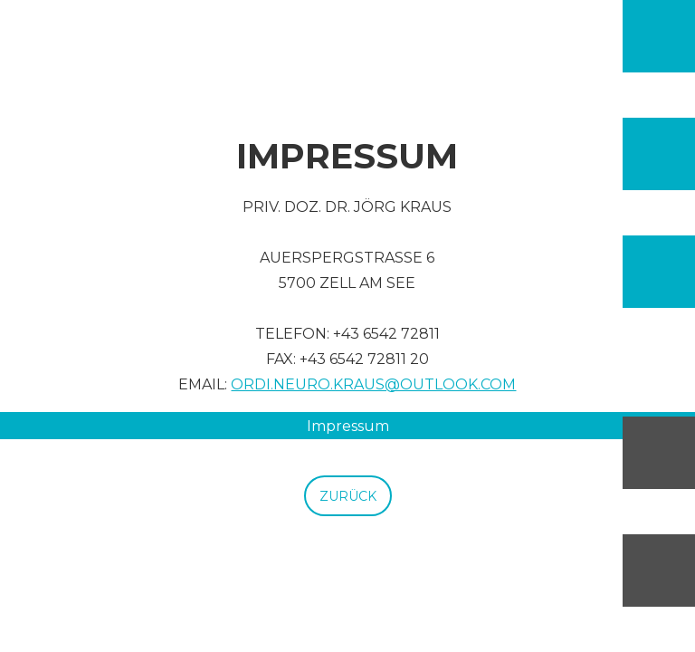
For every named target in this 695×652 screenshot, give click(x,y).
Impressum (348, 426)
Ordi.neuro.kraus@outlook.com (373, 384)
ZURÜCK (347, 496)
